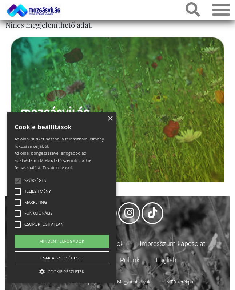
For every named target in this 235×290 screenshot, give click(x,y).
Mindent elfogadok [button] (61, 241)
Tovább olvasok (58, 167)
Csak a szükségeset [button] (61, 258)
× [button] (110, 119)
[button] (62, 270)
